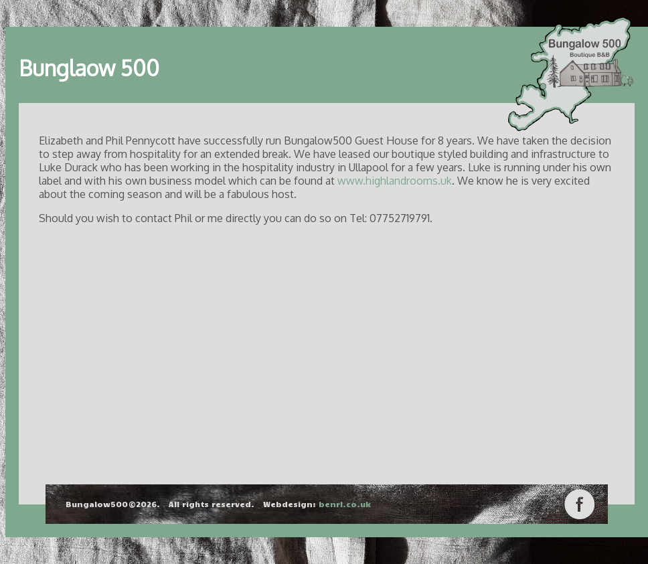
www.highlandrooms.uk (394, 180)
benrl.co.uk (345, 503)
